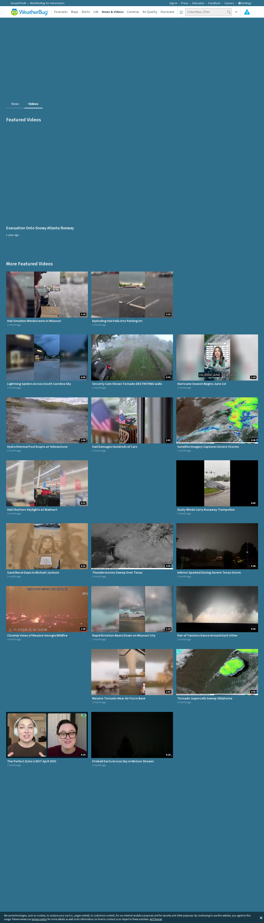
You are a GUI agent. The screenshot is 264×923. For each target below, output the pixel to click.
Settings (245, 3)
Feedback (214, 3)
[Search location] (208, 12)
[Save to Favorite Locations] (181, 12)
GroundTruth (18, 3)
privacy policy (39, 919)
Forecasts (61, 12)
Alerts (86, 12)
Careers (229, 3)
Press (184, 3)
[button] (261, 917)
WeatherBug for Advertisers (47, 3)
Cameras (133, 12)
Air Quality (150, 12)
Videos (33, 104)
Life (96, 12)
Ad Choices (156, 919)
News (15, 104)
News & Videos (113, 12)
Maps (74, 12)
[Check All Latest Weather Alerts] (247, 11)
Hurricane (167, 12)
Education (198, 3)
